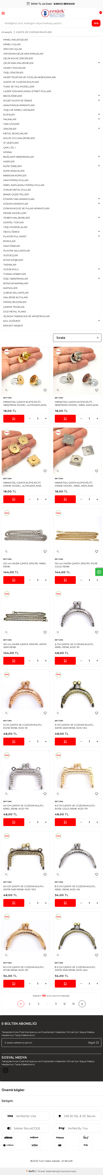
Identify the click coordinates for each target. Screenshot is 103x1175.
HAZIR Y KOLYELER (14, 67)
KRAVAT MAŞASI (13, 325)
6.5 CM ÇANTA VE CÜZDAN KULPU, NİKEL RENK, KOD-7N (23, 807)
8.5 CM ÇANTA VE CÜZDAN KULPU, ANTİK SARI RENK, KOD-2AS (75, 969)
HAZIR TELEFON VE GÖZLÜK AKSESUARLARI (29, 77)
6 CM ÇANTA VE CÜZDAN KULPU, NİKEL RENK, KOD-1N (74, 646)
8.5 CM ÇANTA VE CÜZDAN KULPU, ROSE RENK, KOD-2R (23, 969)
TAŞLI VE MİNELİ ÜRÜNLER (19, 109)
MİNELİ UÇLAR (12, 44)
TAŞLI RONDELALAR (15, 227)
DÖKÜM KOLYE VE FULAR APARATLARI (26, 208)
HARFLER (9, 161)
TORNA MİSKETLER (14, 273)
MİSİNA (7, 152)
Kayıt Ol (93, 1042)
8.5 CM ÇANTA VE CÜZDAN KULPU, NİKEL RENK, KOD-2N (75, 888)
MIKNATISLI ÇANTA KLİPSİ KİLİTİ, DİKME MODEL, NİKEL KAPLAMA (74, 484)
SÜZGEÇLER (10, 255)
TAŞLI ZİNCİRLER (13, 72)
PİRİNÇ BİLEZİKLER (14, 302)
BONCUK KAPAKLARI (15, 283)
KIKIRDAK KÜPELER (14, 175)
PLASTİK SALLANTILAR (16, 250)
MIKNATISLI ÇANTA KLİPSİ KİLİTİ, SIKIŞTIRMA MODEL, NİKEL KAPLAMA (76, 403)
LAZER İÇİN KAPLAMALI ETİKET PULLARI (27, 91)
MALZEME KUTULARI (15, 297)
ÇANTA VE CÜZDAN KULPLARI (21, 81)
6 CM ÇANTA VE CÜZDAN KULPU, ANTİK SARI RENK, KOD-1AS (74, 726)
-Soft (30, 1171)
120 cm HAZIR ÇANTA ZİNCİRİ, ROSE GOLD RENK (76, 565)
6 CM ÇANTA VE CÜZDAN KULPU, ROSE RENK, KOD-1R (22, 726)
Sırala (77, 338)
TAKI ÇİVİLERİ (11, 123)
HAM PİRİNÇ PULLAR (15, 180)
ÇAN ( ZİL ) (9, 147)
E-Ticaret (40, 1171)
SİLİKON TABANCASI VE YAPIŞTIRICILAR (26, 316)
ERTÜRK (7, 398)
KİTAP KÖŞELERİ (13, 259)
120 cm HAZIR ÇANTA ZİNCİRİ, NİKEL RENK (24, 565)
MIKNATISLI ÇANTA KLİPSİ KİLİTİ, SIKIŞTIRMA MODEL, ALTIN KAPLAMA (24, 403)
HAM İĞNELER (11, 245)
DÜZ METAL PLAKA (14, 311)
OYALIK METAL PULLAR (17, 189)
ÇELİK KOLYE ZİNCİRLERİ (18, 58)
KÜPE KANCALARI (13, 170)
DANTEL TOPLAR (13, 222)
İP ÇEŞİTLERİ (11, 142)
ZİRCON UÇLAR (12, 48)
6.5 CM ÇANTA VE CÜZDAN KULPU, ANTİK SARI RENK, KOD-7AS (23, 888)
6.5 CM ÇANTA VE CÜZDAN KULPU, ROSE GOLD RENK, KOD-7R (75, 807)
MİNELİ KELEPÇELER (15, 39)
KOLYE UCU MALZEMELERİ (19, 138)
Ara (96, 23)
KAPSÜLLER (10, 287)
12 (65, 1003)
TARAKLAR (9, 264)
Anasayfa (7, 32)
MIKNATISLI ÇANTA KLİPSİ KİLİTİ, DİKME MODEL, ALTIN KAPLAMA (22, 484)
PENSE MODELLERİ (14, 213)
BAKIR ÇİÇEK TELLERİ (16, 194)
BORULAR (9, 241)
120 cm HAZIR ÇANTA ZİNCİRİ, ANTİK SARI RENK (24, 646)
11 (56, 1003)
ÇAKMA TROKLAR (13, 306)
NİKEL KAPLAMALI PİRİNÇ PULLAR (23, 185)
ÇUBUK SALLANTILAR (16, 292)
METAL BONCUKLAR (15, 133)
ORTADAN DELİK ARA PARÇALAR (23, 53)
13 (73, 1003)
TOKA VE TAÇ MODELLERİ (18, 86)
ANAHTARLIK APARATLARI (19, 105)
